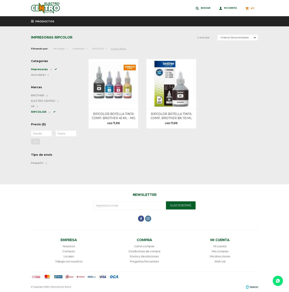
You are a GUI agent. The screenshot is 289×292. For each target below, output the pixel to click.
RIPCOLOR (98, 48)
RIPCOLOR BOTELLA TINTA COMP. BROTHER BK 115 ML (171, 116)
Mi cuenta (219, 246)
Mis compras (220, 251)
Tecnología (59, 48)
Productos (44, 21)
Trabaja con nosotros (68, 261)
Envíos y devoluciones (144, 256)
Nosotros (69, 246)
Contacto (68, 251)
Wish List (220, 261)
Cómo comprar (144, 246)
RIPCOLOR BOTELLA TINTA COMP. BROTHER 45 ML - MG (113, 116)
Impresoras (78, 48)
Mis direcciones (220, 256)
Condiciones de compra (144, 251)
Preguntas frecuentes (144, 261)
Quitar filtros (118, 48)
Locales (69, 256)
